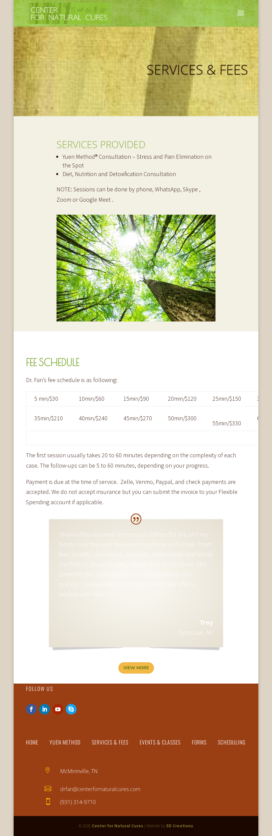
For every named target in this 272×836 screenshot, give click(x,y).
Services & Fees (110, 742)
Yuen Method (65, 742)
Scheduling (231, 742)
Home (32, 742)
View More (136, 668)
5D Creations (179, 826)
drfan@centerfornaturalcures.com (100, 789)
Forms (199, 742)
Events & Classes (160, 742)
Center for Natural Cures (117, 826)
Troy (136, 513)
